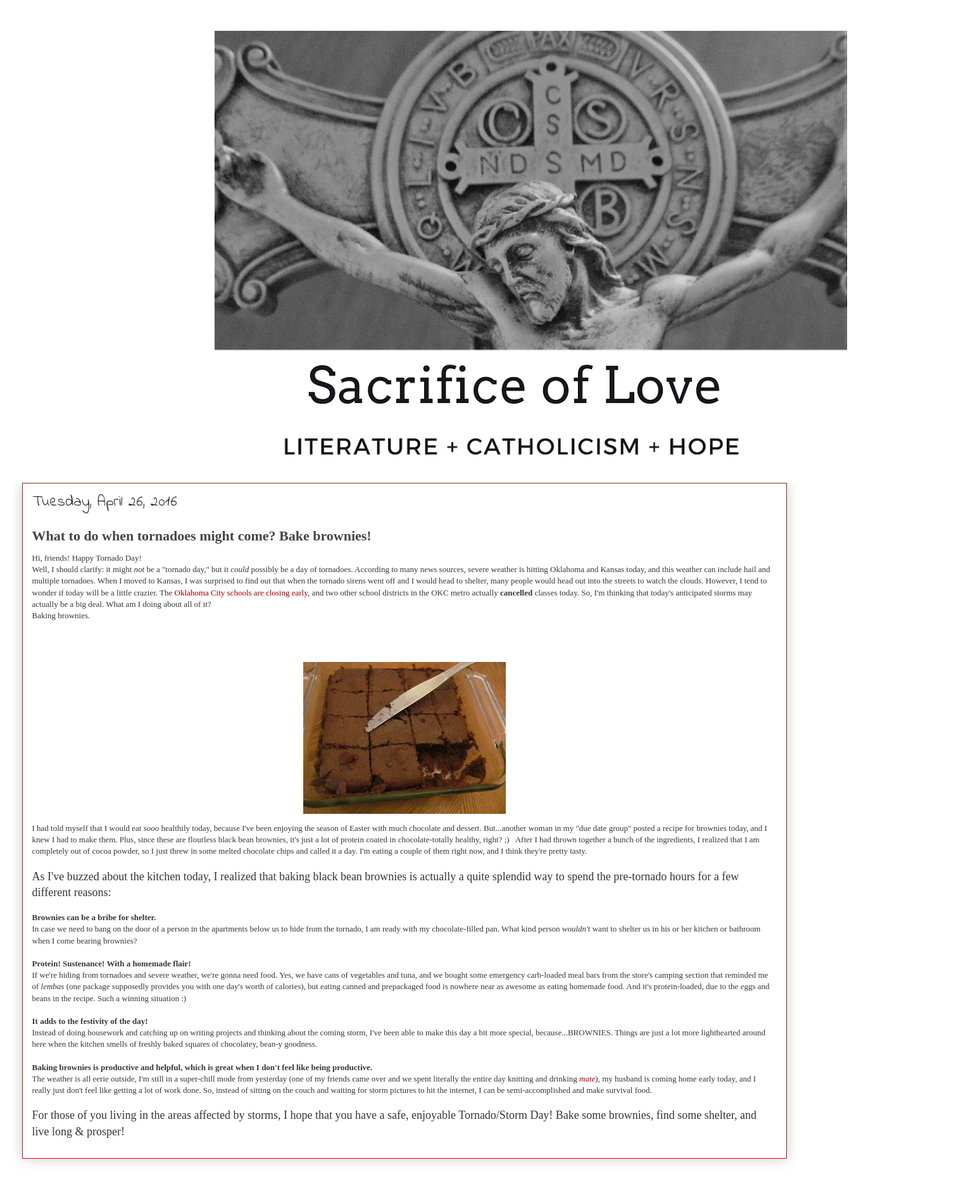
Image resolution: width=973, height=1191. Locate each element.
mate (587, 1078)
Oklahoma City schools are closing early (241, 592)
